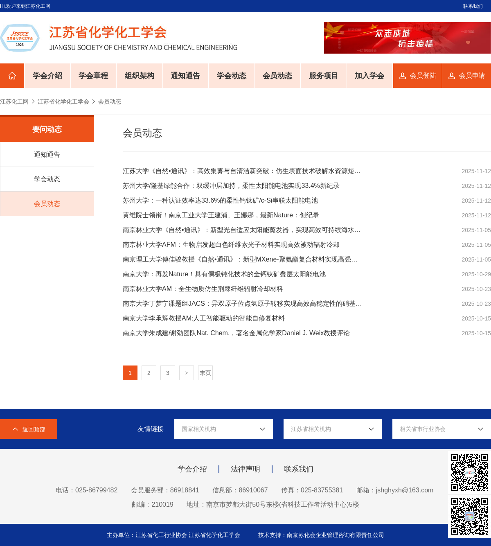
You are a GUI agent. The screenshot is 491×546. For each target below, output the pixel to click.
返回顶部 (28, 429)
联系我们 (473, 6)
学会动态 (231, 76)
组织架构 (139, 76)
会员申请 (472, 75)
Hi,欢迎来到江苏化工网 (25, 6)
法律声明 (245, 469)
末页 (205, 373)
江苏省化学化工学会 (63, 101)
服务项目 (323, 76)
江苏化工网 (14, 101)
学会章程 (93, 76)
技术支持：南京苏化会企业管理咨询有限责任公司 (321, 535)
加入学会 (369, 76)
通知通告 (185, 76)
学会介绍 (47, 76)
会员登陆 (423, 75)
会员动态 (277, 76)
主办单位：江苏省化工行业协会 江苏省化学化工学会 (174, 535)
